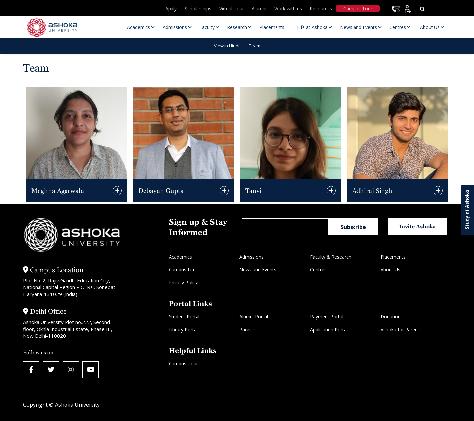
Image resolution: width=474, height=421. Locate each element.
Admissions (251, 257)
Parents (247, 329)
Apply (171, 8)
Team (254, 46)
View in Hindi (226, 46)
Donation (391, 316)
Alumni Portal (253, 316)
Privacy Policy (183, 282)
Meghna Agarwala (57, 190)
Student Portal (184, 316)
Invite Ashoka (417, 226)
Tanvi (253, 190)
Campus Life (182, 269)
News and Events (257, 269)
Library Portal (183, 329)
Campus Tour (357, 8)
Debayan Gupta (161, 190)
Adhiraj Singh (372, 190)
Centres (318, 269)
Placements (393, 257)
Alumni (259, 8)
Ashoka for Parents (401, 329)
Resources (321, 8)
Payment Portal (326, 316)
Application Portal (329, 329)
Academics (180, 257)
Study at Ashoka (467, 209)
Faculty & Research (330, 257)
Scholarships (198, 8)
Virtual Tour (231, 8)
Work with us (288, 8)
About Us (390, 269)
